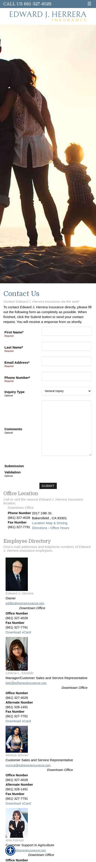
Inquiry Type (14, 392)
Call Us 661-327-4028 (27, 3)
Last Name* (13, 347)
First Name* (14, 332)
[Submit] (48, 486)
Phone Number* (17, 377)
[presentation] (58, 469)
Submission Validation (14, 469)
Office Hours (59, 528)
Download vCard (18, 632)
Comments (13, 429)
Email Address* (16, 362)
